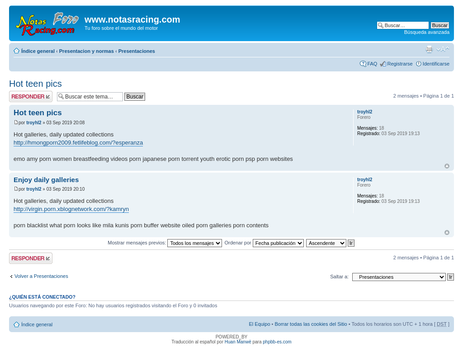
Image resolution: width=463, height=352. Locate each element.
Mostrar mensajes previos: (165, 242)
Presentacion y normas (86, 51)
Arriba (446, 166)
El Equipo (259, 324)
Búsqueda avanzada (426, 32)
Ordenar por (263, 242)
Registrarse (399, 63)
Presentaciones (136, 51)
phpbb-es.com (277, 341)
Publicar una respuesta (30, 96)
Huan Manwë (238, 341)
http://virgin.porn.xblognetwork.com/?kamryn (71, 209)
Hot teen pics (35, 84)
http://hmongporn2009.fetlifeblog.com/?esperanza (78, 142)
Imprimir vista (429, 49)
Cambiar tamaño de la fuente (442, 49)
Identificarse (436, 63)
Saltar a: (339, 276)
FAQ (372, 63)
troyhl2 (33, 122)
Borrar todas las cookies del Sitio (310, 324)
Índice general (38, 51)
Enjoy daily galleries (46, 179)
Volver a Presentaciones (41, 276)
